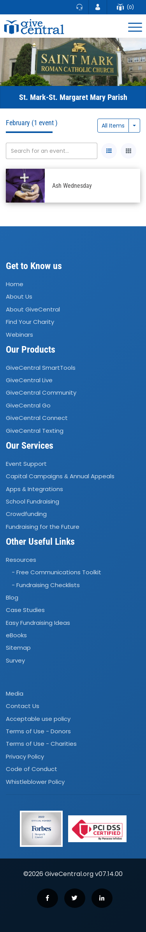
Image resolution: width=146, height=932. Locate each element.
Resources (21, 560)
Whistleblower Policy (35, 782)
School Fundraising (32, 501)
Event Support (26, 464)
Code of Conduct (31, 769)
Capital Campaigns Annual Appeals (60, 476)
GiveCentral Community (41, 393)
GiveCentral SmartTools (41, 368)
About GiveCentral (33, 309)
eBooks (16, 635)
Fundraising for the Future (42, 527)
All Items (113, 125)
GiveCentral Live (29, 380)
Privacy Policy (25, 756)
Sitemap (18, 648)
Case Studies (25, 610)
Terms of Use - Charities (41, 744)
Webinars (19, 334)
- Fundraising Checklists (46, 585)
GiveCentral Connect (37, 418)
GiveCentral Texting (34, 431)
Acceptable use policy (38, 719)
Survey (15, 660)
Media (14, 693)
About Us (19, 297)
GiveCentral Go (28, 405)
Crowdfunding (26, 514)
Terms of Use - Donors (38, 731)
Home (14, 284)
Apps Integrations (34, 489)
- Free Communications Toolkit (56, 572)
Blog (12, 597)
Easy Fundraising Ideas (38, 623)
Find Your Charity (30, 322)
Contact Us (22, 706)
